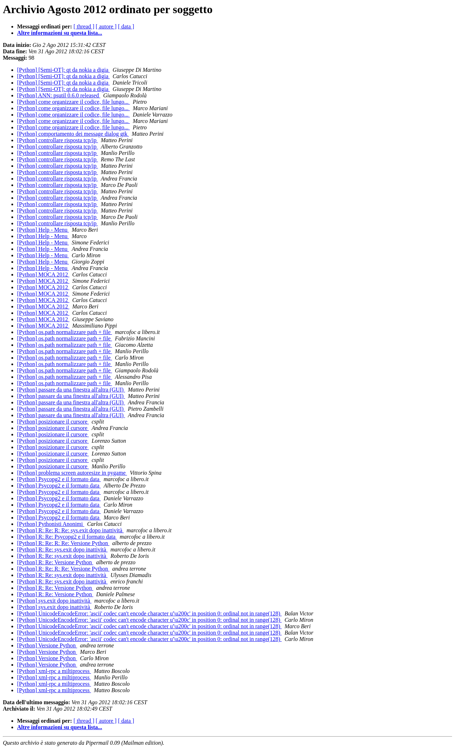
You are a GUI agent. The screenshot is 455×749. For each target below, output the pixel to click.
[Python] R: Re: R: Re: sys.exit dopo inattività (70, 530)
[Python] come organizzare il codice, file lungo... (73, 102)
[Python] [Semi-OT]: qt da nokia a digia (63, 70)
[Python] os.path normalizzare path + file (64, 332)
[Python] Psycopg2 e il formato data (59, 479)
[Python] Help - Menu (43, 230)
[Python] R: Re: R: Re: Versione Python (63, 543)
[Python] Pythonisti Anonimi (50, 524)
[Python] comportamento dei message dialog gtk (73, 134)
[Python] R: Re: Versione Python (55, 562)
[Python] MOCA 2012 (43, 274)
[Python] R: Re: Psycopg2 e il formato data (67, 537)
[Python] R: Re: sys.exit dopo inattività (62, 549)
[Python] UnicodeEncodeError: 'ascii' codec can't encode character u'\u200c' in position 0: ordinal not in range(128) (149, 613)
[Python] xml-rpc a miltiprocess (54, 671)
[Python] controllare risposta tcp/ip (57, 140)
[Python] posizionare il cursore (53, 422)
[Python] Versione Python (47, 645)
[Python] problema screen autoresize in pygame (72, 473)
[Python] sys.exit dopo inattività (54, 601)
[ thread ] (84, 26)
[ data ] (126, 26)
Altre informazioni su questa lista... (59, 33)
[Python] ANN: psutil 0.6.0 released (58, 95)
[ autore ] (106, 26)
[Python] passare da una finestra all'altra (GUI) (71, 390)
